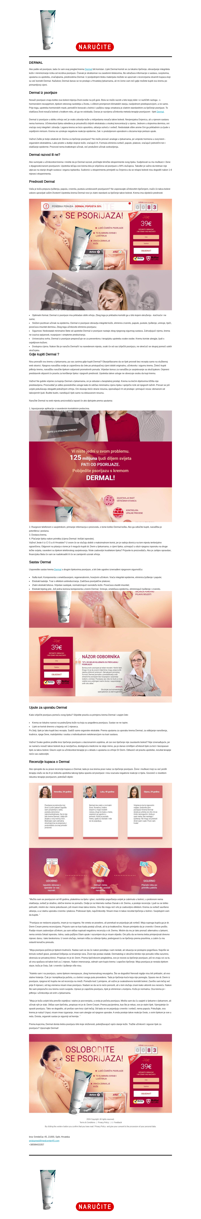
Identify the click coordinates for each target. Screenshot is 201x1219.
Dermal (88, 69)
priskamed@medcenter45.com (44, 1141)
